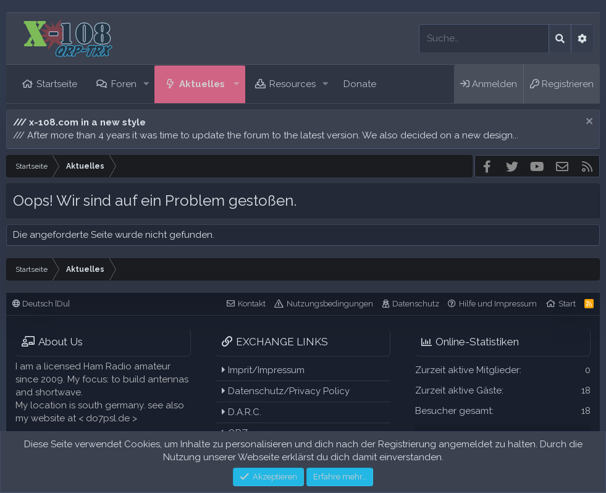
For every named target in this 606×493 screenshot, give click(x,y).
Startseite (56, 84)
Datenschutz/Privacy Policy (286, 391)
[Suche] (484, 39)
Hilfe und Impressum (498, 303)
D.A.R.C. (241, 412)
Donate (359, 84)
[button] (145, 84)
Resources (292, 84)
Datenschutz (415, 303)
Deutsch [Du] (41, 303)
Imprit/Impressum (263, 370)
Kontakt (252, 303)
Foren (124, 84)
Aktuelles (202, 84)
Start (567, 303)
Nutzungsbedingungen (330, 303)
